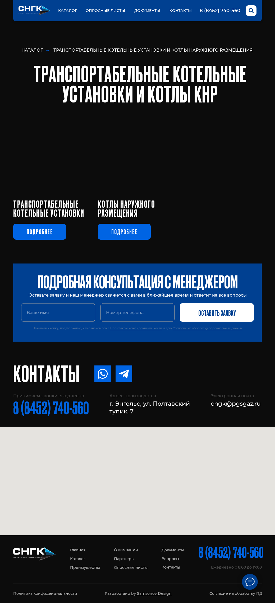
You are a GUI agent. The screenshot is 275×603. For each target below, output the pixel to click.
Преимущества (85, 567)
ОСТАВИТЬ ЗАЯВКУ (217, 312)
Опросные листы (105, 10)
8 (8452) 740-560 (220, 11)
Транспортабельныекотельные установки (48, 208)
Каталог (67, 10)
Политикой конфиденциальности (136, 328)
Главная (78, 550)
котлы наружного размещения (126, 208)
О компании (126, 549)
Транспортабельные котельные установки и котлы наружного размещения (153, 50)
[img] (137, 154)
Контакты (180, 10)
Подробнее (40, 231)
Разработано (138, 593)
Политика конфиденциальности (45, 593)
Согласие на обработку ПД (235, 593)
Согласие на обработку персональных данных (207, 328)
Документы (147, 10)
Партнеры (124, 558)
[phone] (137, 312)
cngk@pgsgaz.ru (236, 403)
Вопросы (170, 558)
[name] (58, 312)
